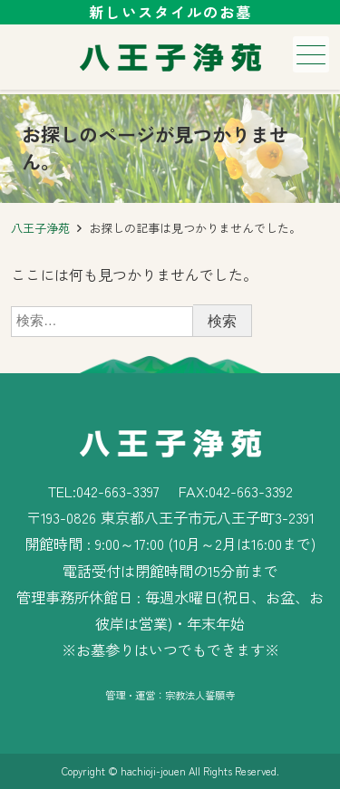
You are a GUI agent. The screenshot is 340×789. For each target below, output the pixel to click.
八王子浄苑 (40, 227)
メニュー (309, 54)
